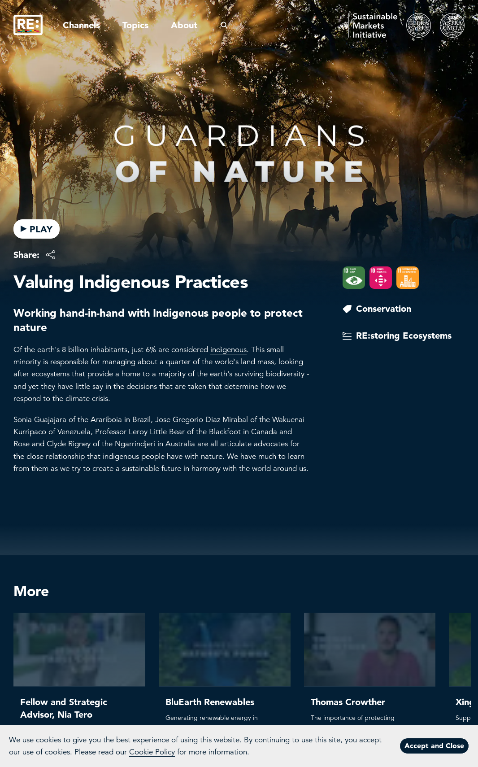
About (184, 25)
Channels (81, 25)
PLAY (36, 229)
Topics (135, 25)
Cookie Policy (152, 752)
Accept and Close (434, 745)
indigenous (228, 349)
